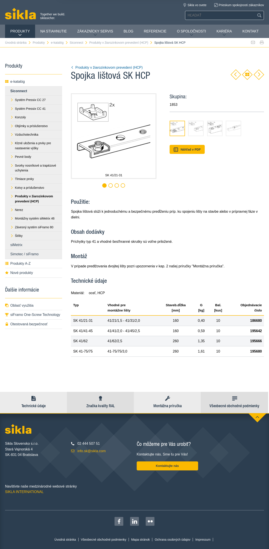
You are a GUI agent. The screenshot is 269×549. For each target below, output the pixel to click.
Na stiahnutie (53, 31)
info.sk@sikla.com (91, 451)
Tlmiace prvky (22, 179)
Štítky (16, 236)
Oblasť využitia (19, 305)
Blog (128, 31)
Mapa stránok (140, 539)
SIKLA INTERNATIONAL (24, 492)
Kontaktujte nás (167, 466)
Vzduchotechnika (24, 134)
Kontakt (250, 31)
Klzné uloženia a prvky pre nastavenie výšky (30, 145)
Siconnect (79, 42)
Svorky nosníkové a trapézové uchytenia (33, 168)
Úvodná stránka (18, 42)
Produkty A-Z (17, 263)
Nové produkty (19, 273)
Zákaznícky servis (95, 33)
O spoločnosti (191, 33)
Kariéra (224, 33)
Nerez (16, 210)
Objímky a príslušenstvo (29, 126)
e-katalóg (59, 42)
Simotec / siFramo (24, 254)
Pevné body (20, 156)
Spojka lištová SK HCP (169, 42)
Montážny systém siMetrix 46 (32, 218)
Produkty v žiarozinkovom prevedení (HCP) (121, 42)
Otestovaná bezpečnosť (26, 324)
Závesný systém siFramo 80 (31, 227)
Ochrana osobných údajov (172, 539)
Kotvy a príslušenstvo (27, 187)
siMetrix (16, 245)
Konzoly (18, 117)
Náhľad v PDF (187, 149)
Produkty (20, 33)
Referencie (155, 31)
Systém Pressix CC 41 (28, 108)
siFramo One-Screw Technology (32, 315)
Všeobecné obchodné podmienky (103, 539)
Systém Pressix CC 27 (28, 100)
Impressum (202, 539)
